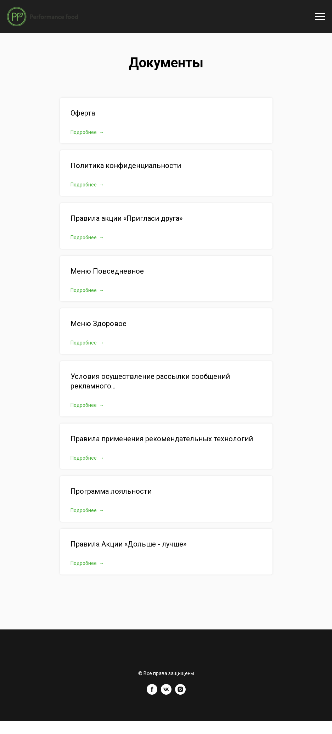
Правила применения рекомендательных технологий (162, 439)
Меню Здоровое (98, 323)
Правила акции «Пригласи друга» (126, 218)
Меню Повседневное (107, 271)
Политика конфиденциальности (126, 165)
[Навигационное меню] (320, 16)
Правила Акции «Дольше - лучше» (128, 544)
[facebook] (152, 693)
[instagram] (180, 693)
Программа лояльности (111, 491)
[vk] (166, 693)
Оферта (83, 113)
